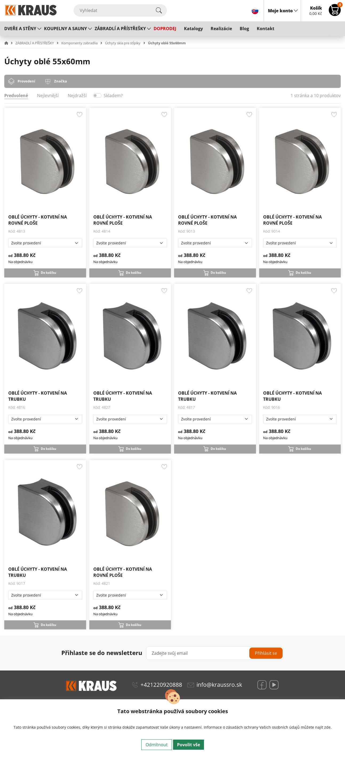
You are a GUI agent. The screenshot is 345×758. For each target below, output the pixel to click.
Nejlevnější (48, 95)
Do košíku (48, 272)
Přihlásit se (266, 653)
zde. (328, 727)
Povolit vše (188, 745)
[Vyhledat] (120, 10)
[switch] (97, 95)
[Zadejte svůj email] (214, 653)
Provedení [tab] (26, 81)
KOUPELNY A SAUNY (65, 28)
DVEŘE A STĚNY (20, 28)
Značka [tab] (60, 81)
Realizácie (221, 28)
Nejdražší (77, 95)
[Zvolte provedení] (45, 243)
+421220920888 (161, 684)
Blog (244, 28)
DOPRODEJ (165, 28)
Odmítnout (157, 745)
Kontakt (265, 28)
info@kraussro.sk (219, 684)
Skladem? (113, 95)
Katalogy (193, 28)
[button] (9, 43)
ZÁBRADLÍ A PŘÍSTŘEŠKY (120, 28)
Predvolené (16, 95)
